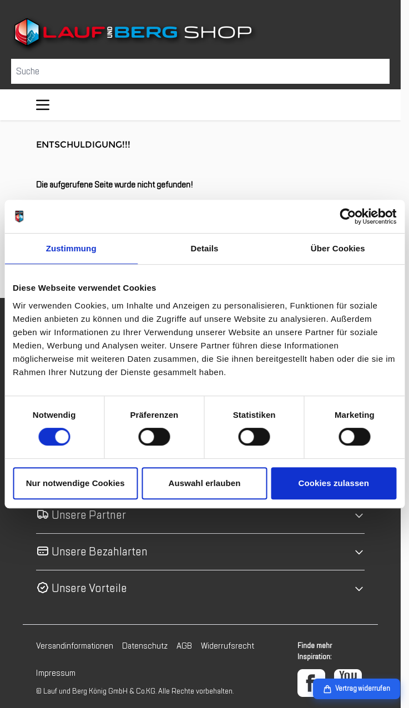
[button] (200, 515)
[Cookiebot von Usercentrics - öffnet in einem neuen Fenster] (347, 216)
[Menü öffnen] (43, 105)
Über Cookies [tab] (338, 248)
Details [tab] (205, 248)
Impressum (55, 673)
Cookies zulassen (334, 483)
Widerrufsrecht (227, 646)
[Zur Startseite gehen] (200, 34)
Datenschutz (145, 646)
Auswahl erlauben (205, 483)
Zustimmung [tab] (71, 248)
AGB (184, 646)
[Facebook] (311, 683)
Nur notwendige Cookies (75, 483)
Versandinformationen (74, 646)
